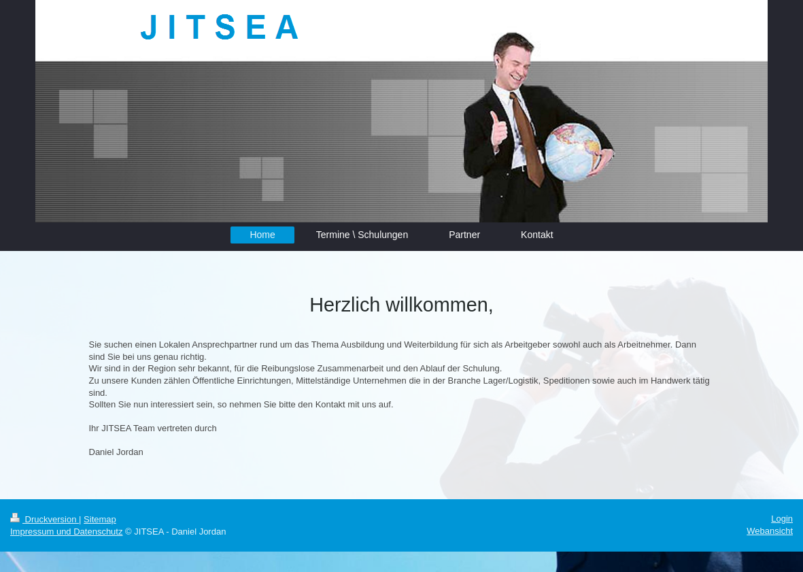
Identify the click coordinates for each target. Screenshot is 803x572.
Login (782, 519)
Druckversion (44, 519)
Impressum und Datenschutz (66, 531)
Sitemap (100, 519)
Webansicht (770, 531)
